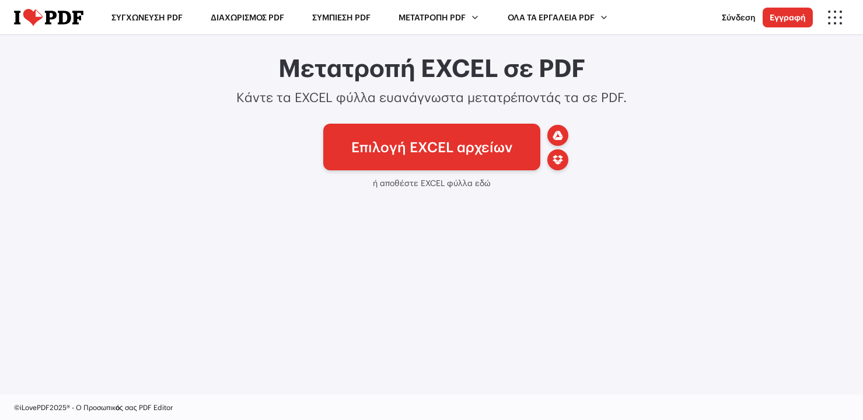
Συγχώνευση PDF (147, 17)
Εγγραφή (788, 17)
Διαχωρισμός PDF (247, 17)
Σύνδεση (739, 17)
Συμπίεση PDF (341, 17)
